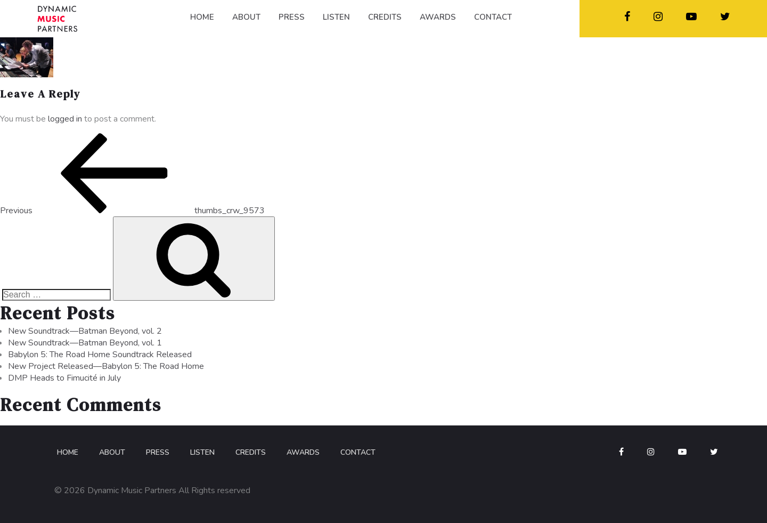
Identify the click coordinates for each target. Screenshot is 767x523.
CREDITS (385, 17)
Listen (202, 452)
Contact (358, 452)
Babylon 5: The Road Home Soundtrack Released (100, 354)
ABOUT (246, 17)
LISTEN (336, 17)
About (112, 452)
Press (157, 452)
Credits (250, 452)
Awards (303, 452)
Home (67, 452)
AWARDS (438, 17)
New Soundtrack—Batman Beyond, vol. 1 (85, 343)
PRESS (292, 17)
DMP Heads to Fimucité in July (64, 378)
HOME (202, 17)
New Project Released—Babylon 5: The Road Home (106, 366)
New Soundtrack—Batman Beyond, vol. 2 (85, 331)
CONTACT (493, 17)
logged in (65, 119)
